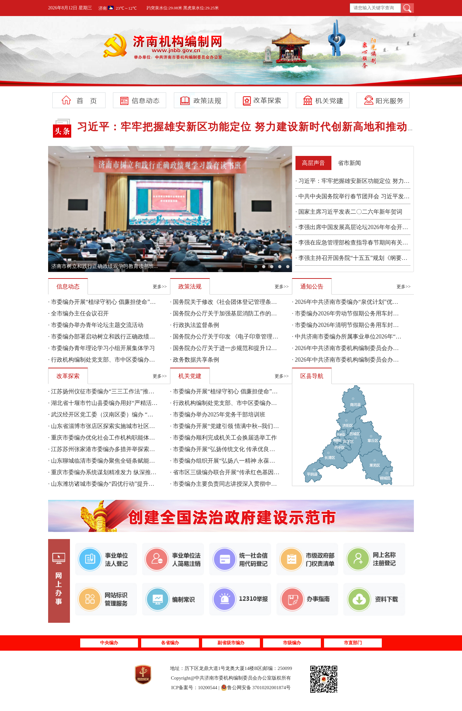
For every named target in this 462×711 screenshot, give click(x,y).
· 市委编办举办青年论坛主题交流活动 (95, 325)
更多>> (160, 286)
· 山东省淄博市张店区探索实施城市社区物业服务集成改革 (121, 426)
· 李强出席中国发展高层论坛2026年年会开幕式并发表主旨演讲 (374, 227)
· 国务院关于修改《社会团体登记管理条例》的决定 (235, 302)
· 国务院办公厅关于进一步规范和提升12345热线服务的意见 (245, 348)
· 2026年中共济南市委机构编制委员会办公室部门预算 (360, 348)
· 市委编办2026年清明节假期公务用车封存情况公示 (357, 325)
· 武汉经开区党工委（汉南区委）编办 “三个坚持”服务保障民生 (128, 414)
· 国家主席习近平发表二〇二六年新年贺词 (348, 212)
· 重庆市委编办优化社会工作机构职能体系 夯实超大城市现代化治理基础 (140, 437)
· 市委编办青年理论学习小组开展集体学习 (101, 348)
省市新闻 (349, 163)
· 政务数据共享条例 (194, 359)
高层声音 (313, 163)
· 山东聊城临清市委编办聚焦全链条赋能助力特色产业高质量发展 (130, 461)
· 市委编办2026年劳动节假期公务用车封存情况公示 (357, 313)
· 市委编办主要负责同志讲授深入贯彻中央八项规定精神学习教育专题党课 (264, 484)
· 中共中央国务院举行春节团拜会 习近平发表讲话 (358, 196)
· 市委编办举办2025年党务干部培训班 (217, 414)
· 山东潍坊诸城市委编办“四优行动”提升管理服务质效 (115, 484)
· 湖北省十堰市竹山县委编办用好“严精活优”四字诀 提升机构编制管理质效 (142, 403)
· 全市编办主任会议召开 (78, 313)
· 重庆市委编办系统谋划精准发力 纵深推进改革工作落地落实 (125, 472)
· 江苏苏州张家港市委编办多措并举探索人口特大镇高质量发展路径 (133, 449)
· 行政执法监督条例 (194, 325)
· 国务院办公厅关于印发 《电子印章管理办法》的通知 (238, 336)
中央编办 (109, 642)
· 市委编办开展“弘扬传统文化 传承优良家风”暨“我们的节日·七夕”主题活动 (264, 449)
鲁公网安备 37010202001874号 (256, 687)
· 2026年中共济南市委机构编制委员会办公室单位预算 (360, 359)
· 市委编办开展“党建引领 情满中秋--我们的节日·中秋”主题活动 (249, 426)
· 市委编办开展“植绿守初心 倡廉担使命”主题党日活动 (116, 302)
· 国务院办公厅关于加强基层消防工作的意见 (226, 313)
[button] (255, 266)
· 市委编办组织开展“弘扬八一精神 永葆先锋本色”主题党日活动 (249, 461)
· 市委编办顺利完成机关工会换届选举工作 (223, 437)
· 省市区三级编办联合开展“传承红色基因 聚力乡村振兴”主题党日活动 (258, 472)
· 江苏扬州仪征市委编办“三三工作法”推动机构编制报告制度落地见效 (136, 391)
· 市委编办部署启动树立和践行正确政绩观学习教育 (113, 336)
